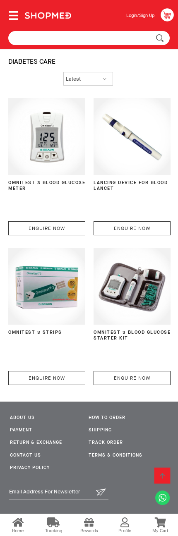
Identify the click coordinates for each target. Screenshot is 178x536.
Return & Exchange (36, 442)
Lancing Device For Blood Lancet (131, 185)
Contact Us (25, 455)
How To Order (107, 417)
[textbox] (89, 38)
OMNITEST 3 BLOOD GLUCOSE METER (46, 185)
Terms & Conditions (115, 455)
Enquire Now (47, 228)
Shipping (100, 430)
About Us (22, 417)
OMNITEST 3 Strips (35, 332)
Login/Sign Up (140, 15)
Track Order (106, 442)
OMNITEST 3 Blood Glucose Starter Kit (132, 335)
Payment (21, 430)
